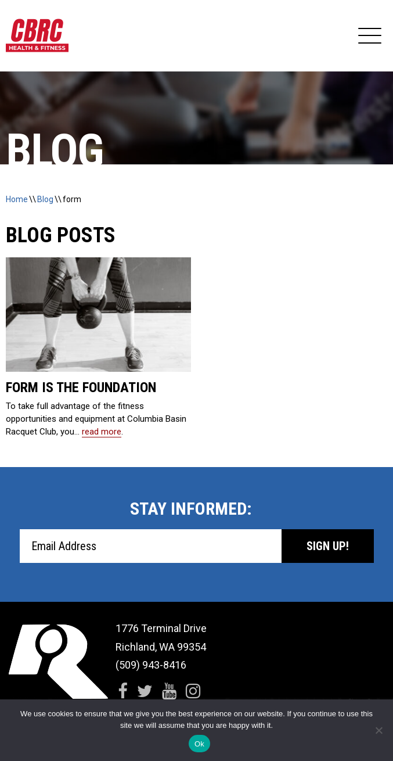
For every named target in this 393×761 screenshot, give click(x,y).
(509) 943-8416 (151, 665)
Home (17, 199)
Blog (45, 199)
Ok (199, 744)
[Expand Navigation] (369, 36)
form (72, 199)
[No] (378, 730)
